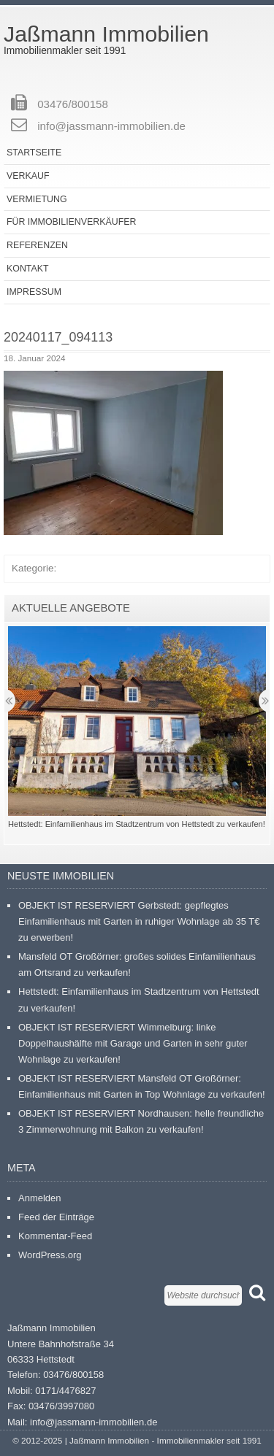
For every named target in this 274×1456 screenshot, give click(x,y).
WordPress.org (49, 1254)
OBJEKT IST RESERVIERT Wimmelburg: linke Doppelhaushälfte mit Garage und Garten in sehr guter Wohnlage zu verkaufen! (133, 1043)
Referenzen (37, 245)
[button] (113, 453)
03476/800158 (72, 104)
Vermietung (37, 199)
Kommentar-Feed (55, 1235)
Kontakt (28, 268)
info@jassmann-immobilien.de (111, 126)
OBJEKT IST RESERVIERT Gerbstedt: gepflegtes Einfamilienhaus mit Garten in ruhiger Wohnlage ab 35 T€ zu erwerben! (138, 921)
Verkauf (28, 176)
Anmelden (39, 1198)
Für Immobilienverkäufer (71, 222)
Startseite (34, 152)
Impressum (34, 292)
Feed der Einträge (56, 1217)
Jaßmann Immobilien (106, 34)
